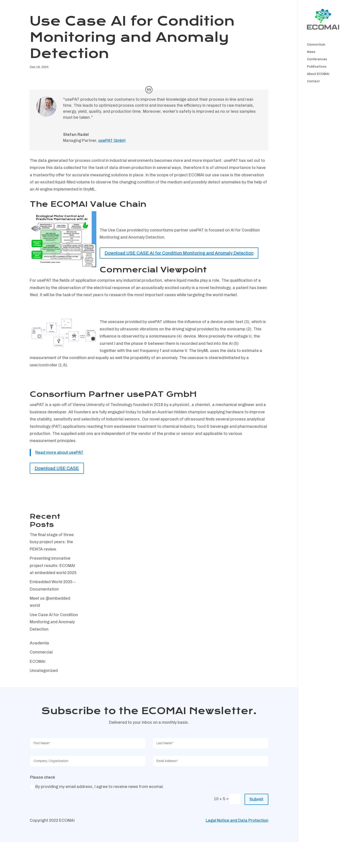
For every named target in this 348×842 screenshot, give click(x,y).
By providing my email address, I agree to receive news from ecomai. (97, 786)
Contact (313, 81)
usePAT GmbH (111, 140)
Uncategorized (44, 670)
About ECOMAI (318, 74)
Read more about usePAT (59, 452)
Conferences (317, 59)
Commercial (41, 652)
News (311, 52)
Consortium (316, 44)
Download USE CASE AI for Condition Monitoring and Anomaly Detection (179, 253)
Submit (256, 799)
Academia (39, 643)
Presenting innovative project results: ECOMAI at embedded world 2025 (53, 565)
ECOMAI (37, 661)
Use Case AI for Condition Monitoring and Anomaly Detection (54, 622)
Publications (316, 66)
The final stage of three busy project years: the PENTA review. (52, 542)
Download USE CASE (57, 468)
